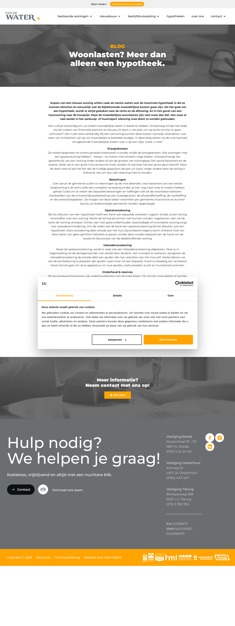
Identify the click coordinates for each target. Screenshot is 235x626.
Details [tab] (117, 295)
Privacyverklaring (67, 557)
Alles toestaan (168, 339)
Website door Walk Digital (102, 557)
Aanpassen (117, 339)
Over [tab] (171, 295)
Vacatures (43, 557)
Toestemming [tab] (64, 295)
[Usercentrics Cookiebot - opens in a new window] (177, 284)
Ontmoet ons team (67, 490)
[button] (75, 16)
